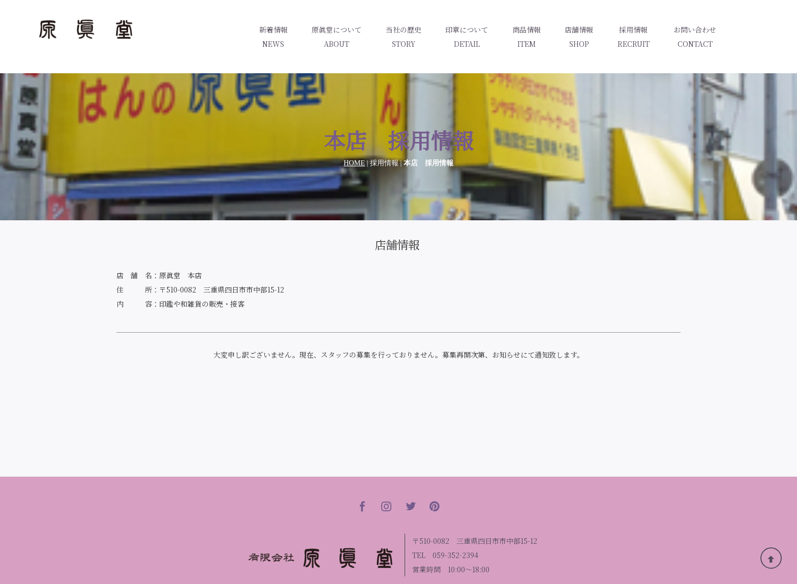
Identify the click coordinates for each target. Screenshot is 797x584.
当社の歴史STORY (403, 36)
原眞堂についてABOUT (336, 36)
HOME (354, 163)
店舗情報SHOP (579, 36)
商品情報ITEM (526, 36)
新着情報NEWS (273, 36)
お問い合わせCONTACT (694, 36)
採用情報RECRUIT (634, 36)
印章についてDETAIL (466, 36)
